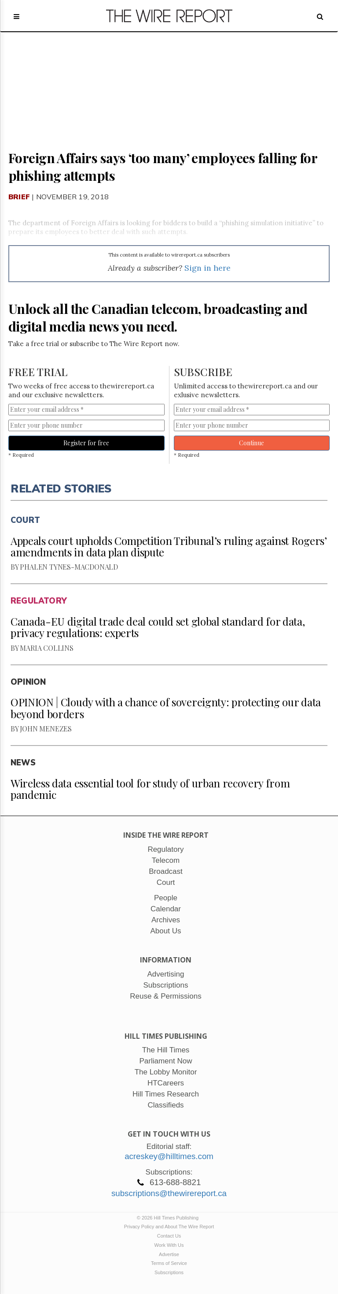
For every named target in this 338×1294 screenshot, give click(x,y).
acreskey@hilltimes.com (169, 1156)
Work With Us (169, 1245)
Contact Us (169, 1235)
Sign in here (207, 268)
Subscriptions (169, 1272)
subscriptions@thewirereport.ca (169, 1193)
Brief (19, 196)
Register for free (86, 443)
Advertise (169, 1254)
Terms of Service (169, 1263)
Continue (251, 443)
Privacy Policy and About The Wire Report (169, 1226)
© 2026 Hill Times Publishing (169, 1217)
